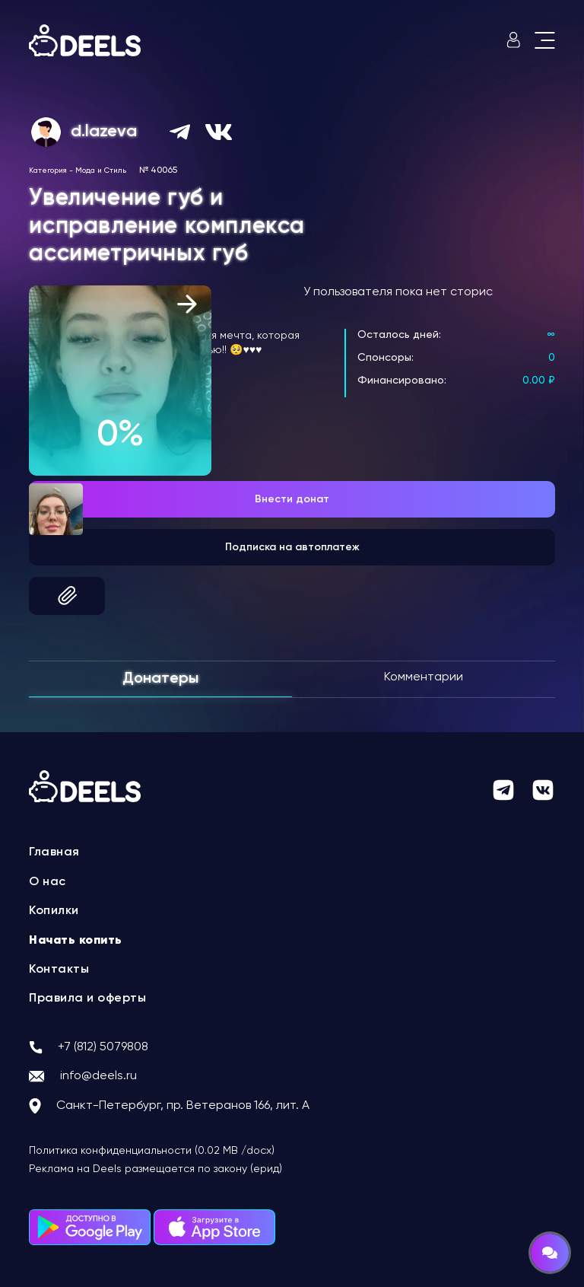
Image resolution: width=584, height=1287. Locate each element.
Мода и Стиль (100, 170)
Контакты (59, 970)
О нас (47, 882)
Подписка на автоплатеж (292, 547)
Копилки (54, 911)
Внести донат (292, 499)
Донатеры (160, 679)
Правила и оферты (87, 998)
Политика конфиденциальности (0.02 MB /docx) (152, 1150)
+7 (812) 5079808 (103, 1047)
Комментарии (423, 677)
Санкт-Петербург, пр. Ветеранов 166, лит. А (182, 1106)
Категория (48, 170)
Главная (54, 852)
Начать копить (75, 941)
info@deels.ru (98, 1076)
